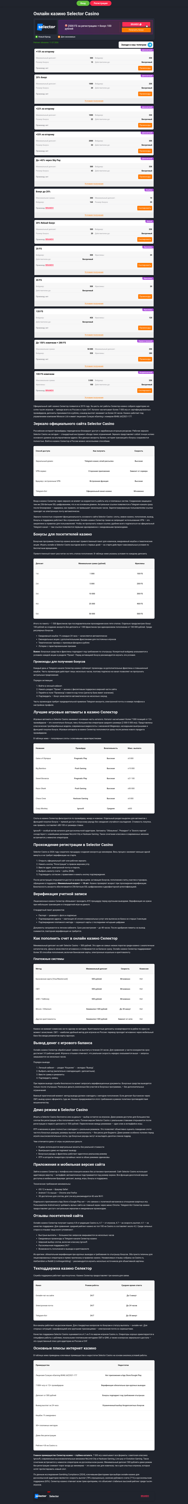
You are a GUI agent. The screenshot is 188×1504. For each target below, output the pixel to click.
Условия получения (94, 101)
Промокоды (145, 68)
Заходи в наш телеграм (133, 44)
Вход (83, 3)
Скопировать (144, 208)
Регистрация (101, 3)
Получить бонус (136, 30)
